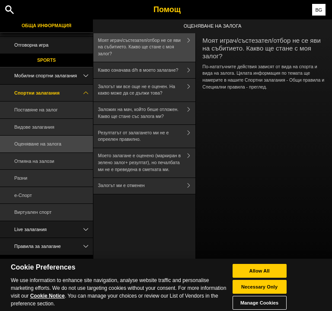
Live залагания (53, 229)
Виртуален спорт (32, 212)
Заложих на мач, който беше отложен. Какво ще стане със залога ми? (147, 113)
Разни (20, 178)
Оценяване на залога (37, 143)
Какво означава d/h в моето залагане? (147, 70)
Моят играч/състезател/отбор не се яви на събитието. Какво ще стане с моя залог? (147, 47)
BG (318, 10)
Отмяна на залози (34, 161)
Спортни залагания (53, 93)
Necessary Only (259, 290)
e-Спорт (23, 195)
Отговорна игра (31, 45)
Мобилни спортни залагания (53, 75)
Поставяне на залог (36, 109)
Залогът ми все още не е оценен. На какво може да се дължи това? (147, 90)
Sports (46, 60)
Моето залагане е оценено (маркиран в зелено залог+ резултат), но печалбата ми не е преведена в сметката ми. (147, 163)
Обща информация (46, 25)
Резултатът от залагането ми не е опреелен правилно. (147, 136)
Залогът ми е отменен (147, 186)
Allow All (259, 274)
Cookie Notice (47, 300)
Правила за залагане (53, 246)
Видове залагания (34, 127)
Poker (46, 261)
